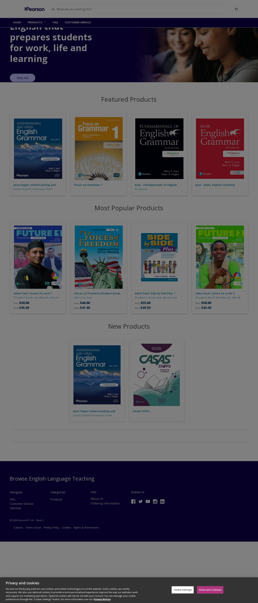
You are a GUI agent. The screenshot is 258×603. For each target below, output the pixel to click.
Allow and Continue (210, 590)
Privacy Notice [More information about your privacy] (102, 599)
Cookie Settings (183, 590)
